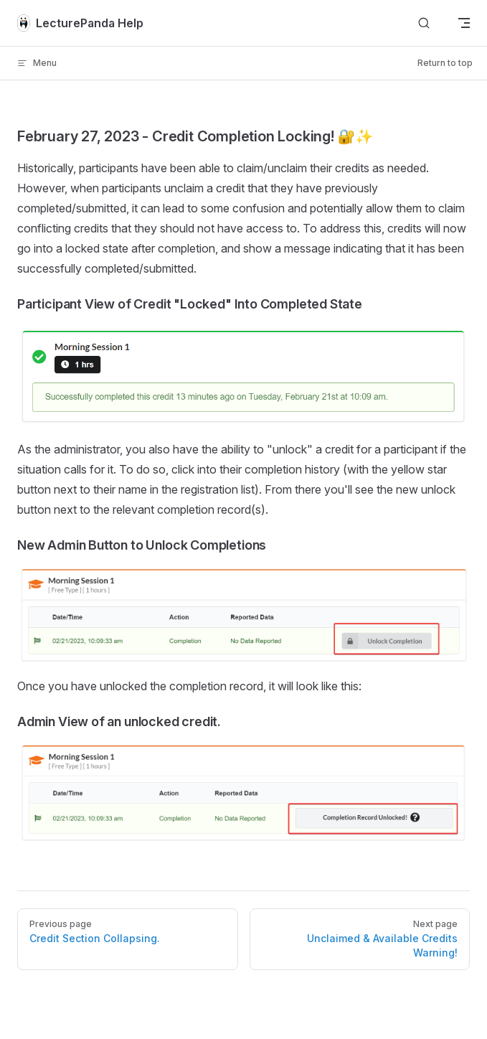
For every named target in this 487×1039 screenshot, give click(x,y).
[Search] (424, 23)
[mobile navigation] (464, 23)
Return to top (445, 62)
